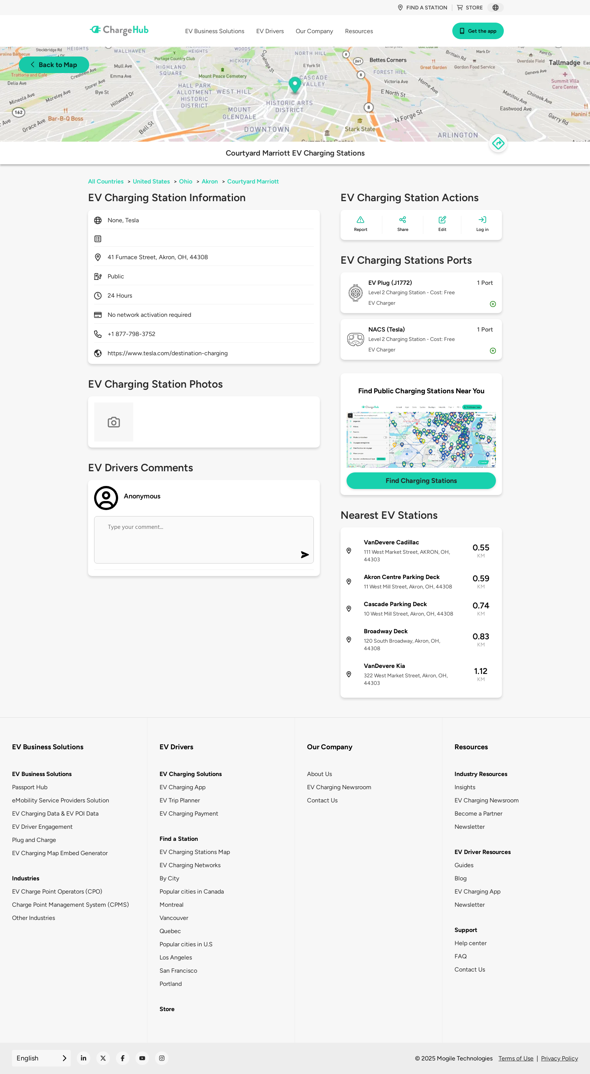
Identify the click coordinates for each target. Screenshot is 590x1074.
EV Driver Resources (483, 852)
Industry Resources (481, 774)
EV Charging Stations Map (195, 852)
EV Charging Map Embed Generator (60, 853)
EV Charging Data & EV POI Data (55, 813)
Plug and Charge (34, 839)
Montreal (172, 904)
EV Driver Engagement (42, 826)
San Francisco (178, 970)
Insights (465, 787)
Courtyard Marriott (253, 181)
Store (470, 8)
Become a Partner (478, 813)
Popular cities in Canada (192, 891)
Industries (25, 878)
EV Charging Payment (189, 813)
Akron (210, 181)
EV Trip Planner (180, 800)
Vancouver (174, 917)
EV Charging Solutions (191, 774)
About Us (319, 774)
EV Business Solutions (41, 774)
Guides (464, 865)
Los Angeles (176, 957)
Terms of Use (516, 1058)
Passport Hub (29, 787)
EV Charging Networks (190, 865)
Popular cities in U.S (186, 944)
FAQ (461, 956)
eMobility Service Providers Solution (60, 800)
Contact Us (322, 800)
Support (466, 929)
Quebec (170, 931)
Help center (471, 943)
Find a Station (179, 838)
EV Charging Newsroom (339, 787)
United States (151, 181)
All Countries (105, 181)
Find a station (422, 8)
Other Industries (33, 917)
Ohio (185, 181)
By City (169, 878)
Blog (461, 878)
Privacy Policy (559, 1058)
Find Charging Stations (421, 481)
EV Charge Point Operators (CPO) (57, 891)
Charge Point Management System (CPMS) (70, 904)
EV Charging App (182, 787)
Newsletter (470, 826)
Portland (171, 983)
